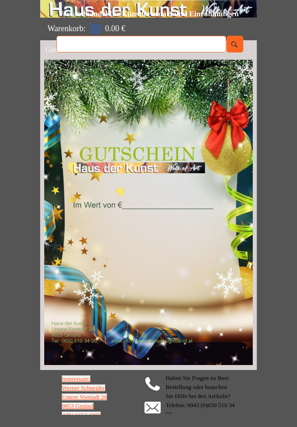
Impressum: (76, 378)
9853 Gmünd (77, 406)
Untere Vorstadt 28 (84, 397)
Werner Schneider (83, 387)
